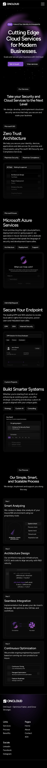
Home (27, 726)
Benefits (6, 733)
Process (6, 729)
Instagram (7, 754)
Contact (28, 733)
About (27, 729)
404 (26, 737)
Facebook (7, 750)
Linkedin (6, 746)
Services (6, 726)
